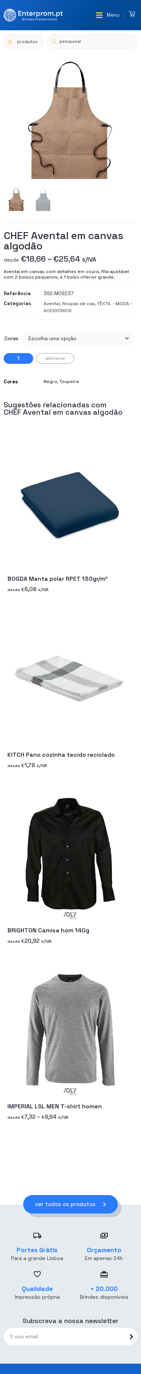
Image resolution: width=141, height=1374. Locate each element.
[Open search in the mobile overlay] (92, 41)
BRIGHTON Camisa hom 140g (48, 931)
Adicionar (55, 358)
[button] (107, 15)
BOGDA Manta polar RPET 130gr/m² (57, 579)
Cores (11, 338)
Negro (50, 381)
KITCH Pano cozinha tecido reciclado (61, 755)
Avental (52, 304)
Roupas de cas (78, 304)
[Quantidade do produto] (18, 358)
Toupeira (69, 381)
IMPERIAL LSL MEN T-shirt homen (54, 1106)
